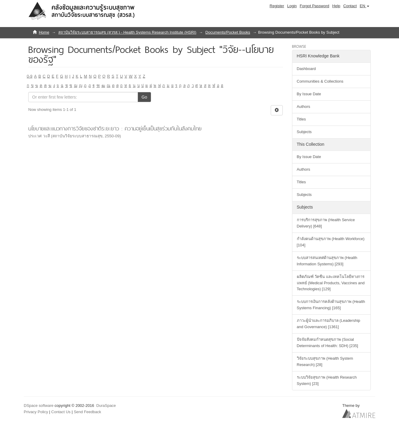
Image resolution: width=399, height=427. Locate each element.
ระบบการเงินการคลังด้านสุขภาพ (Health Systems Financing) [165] (331, 304)
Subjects (304, 132)
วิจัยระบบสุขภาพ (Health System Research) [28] (325, 361)
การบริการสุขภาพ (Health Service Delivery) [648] (326, 223)
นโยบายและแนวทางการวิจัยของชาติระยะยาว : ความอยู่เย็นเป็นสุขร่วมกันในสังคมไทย (115, 128)
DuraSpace (106, 405)
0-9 (29, 76)
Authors (303, 106)
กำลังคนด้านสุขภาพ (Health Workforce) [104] (330, 241)
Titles (301, 119)
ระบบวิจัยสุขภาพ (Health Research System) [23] (327, 380)
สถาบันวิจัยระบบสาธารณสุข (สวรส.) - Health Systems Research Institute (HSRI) (127, 32)
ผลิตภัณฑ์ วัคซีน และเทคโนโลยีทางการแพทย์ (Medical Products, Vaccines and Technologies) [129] (331, 282)
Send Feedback (87, 412)
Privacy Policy (36, 412)
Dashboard (306, 68)
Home (44, 32)
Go (144, 97)
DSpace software (38, 405)
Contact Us (61, 412)
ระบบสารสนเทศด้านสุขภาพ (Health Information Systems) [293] (327, 260)
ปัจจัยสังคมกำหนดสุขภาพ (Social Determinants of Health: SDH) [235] (327, 342)
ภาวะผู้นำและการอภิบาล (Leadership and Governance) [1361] (328, 323)
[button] (364, 6)
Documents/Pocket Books (228, 32)
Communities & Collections (320, 81)
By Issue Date (309, 94)
